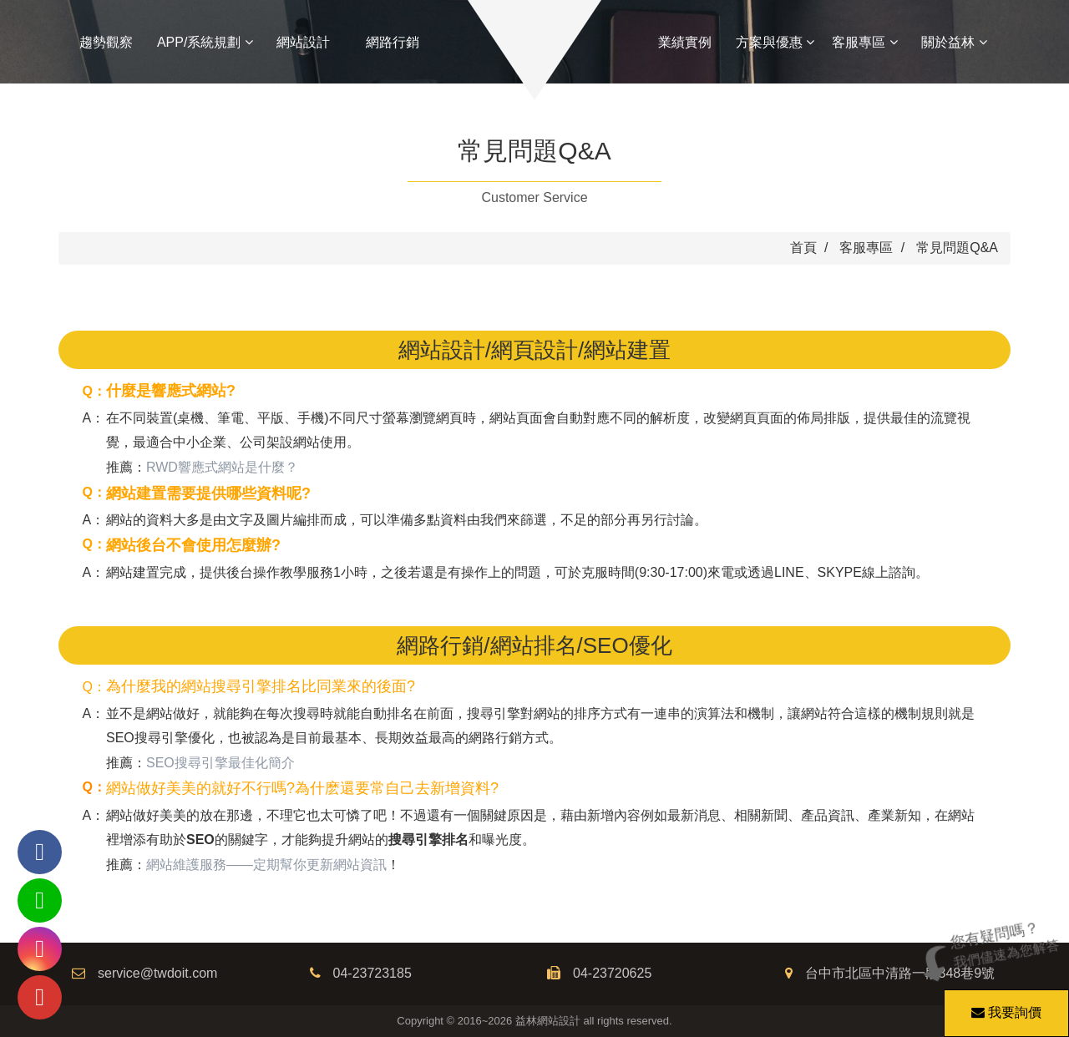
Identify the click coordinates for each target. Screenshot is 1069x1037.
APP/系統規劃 (205, 42)
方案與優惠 (775, 42)
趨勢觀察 (106, 42)
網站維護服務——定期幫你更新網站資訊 (266, 864)
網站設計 (303, 42)
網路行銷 (392, 42)
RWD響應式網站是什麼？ (222, 467)
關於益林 (953, 42)
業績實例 (685, 42)
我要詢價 (1004, 1004)
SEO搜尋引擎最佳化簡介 (220, 763)
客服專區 (864, 42)
